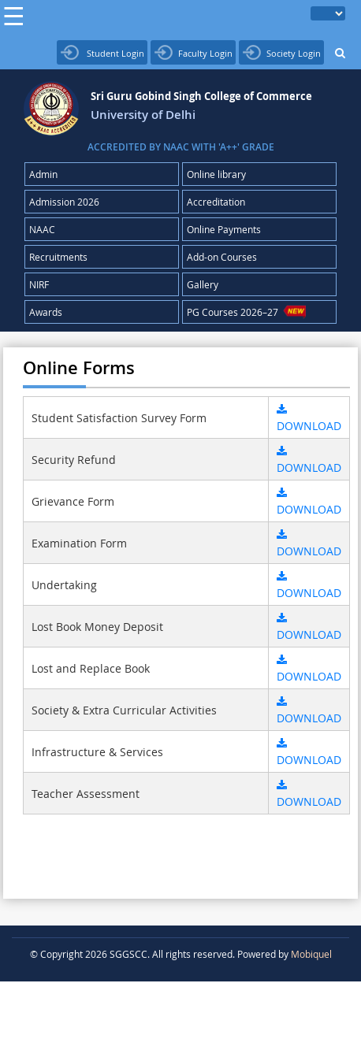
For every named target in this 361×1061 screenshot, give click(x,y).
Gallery (202, 284)
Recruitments (58, 256)
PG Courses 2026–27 (247, 312)
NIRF (39, 284)
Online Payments (224, 229)
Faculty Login (193, 52)
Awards (45, 312)
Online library (216, 174)
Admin (43, 174)
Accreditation (216, 201)
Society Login (281, 52)
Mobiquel (311, 954)
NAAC (42, 229)
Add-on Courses (222, 256)
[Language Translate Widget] (328, 13)
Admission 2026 (64, 201)
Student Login (102, 52)
